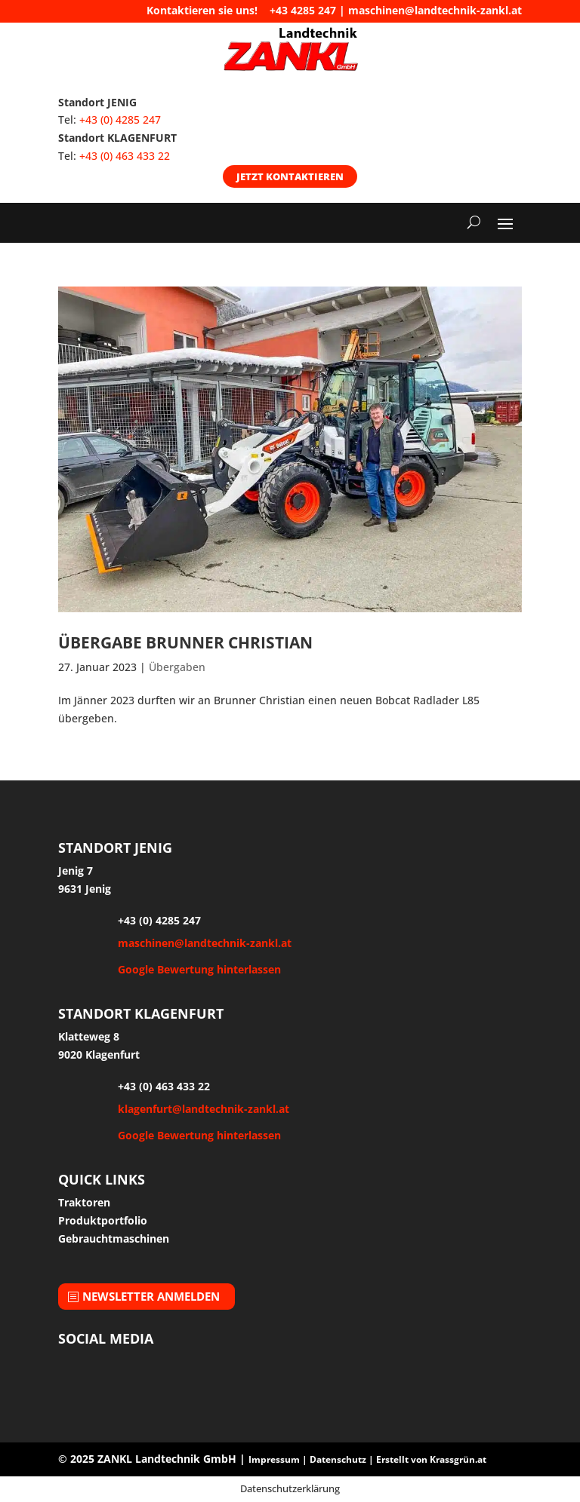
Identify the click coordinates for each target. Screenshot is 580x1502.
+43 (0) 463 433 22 (124, 156)
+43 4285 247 (303, 10)
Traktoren (84, 1202)
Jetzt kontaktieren (290, 176)
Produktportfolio (102, 1220)
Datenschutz (338, 1459)
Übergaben (177, 667)
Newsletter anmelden (151, 1296)
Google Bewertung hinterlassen (199, 969)
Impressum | (279, 1459)
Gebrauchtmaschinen (113, 1238)
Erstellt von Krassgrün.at (431, 1459)
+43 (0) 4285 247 (120, 119)
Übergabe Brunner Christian (185, 642)
